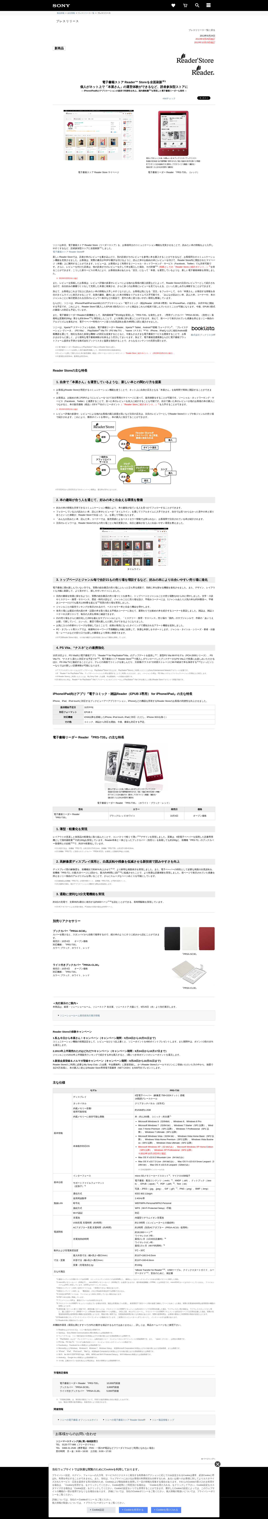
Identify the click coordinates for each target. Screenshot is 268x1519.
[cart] (185, 5)
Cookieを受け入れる (167, 1509)
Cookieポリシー (87, 1499)
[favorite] (173, 5)
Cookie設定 (98, 1509)
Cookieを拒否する (134, 1509)
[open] (197, 5)
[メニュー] (209, 5)
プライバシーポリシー (97, 1503)
